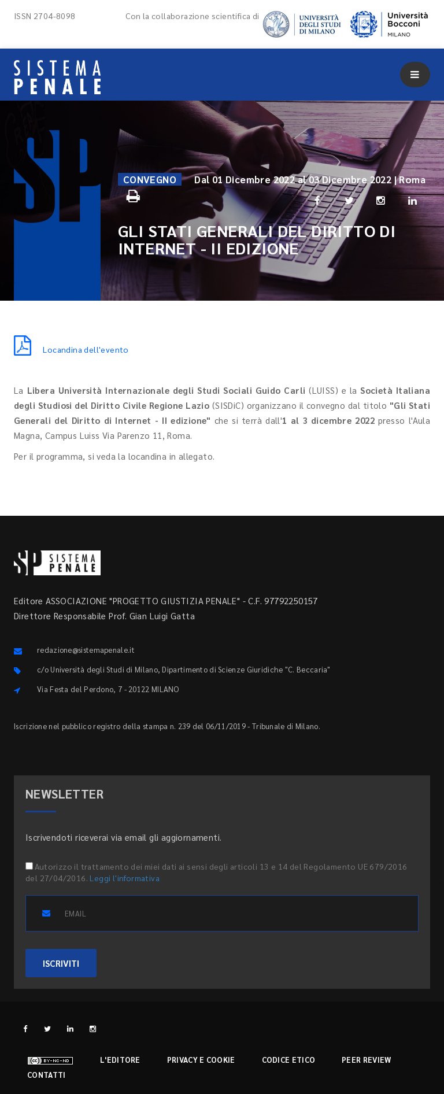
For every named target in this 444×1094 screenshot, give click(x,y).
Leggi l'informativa (125, 878)
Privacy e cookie (201, 1060)
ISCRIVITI (61, 963)
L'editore (120, 1060)
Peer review (366, 1060)
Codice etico (289, 1060)
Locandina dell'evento (71, 349)
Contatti (46, 1075)
